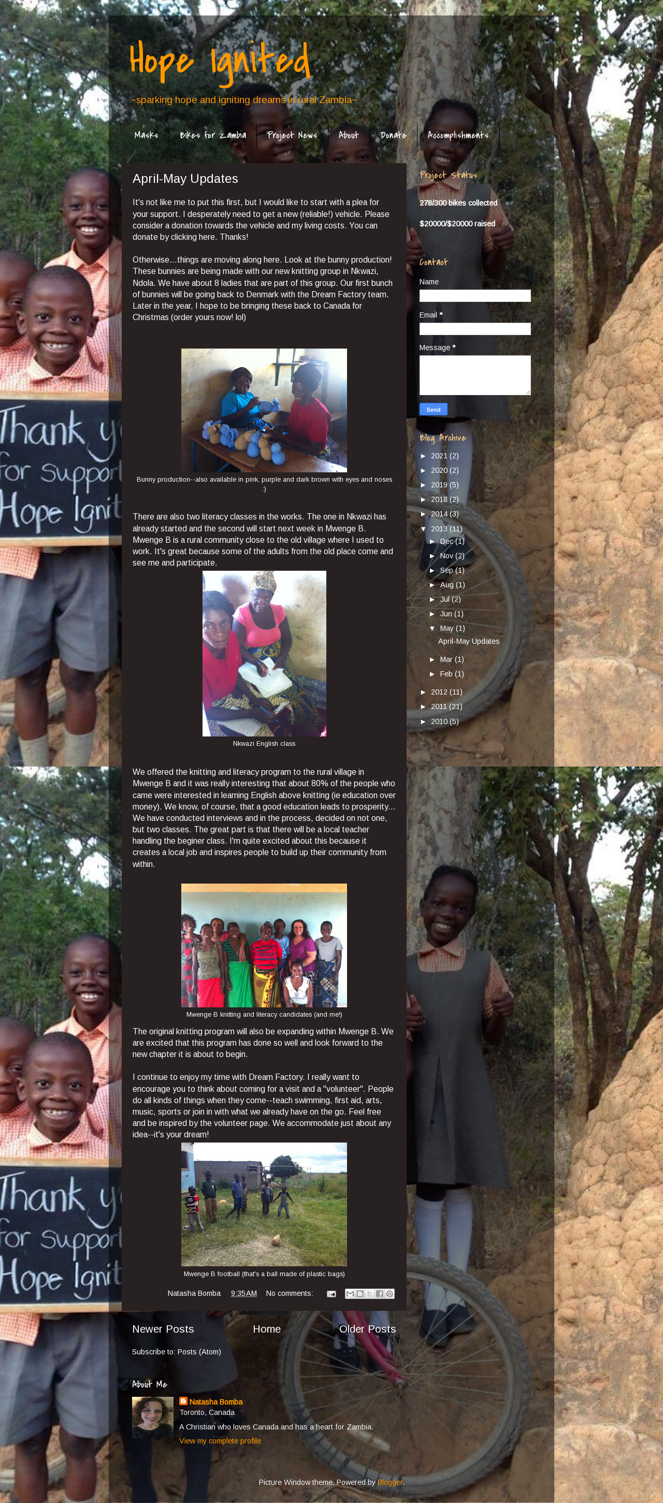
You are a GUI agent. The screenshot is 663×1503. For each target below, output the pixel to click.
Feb (447, 674)
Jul (446, 599)
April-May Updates (185, 178)
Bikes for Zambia (213, 135)
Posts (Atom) (199, 1352)
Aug (448, 585)
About (349, 135)
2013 (440, 529)
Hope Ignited (220, 60)
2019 (440, 485)
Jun (447, 614)
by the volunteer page (228, 1123)
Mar (447, 659)
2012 (440, 692)
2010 (440, 721)
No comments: (290, 1293)
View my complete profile (220, 1441)
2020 (440, 470)
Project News (292, 135)
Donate (393, 135)
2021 (440, 456)
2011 (440, 706)
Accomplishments (458, 135)
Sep (447, 570)
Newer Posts (163, 1329)
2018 (440, 499)
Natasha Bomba (216, 1402)
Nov (447, 556)
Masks (146, 135)
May (448, 628)
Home (267, 1329)
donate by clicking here (174, 237)
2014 (440, 514)
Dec (447, 541)
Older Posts (367, 1329)
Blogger (390, 1482)
